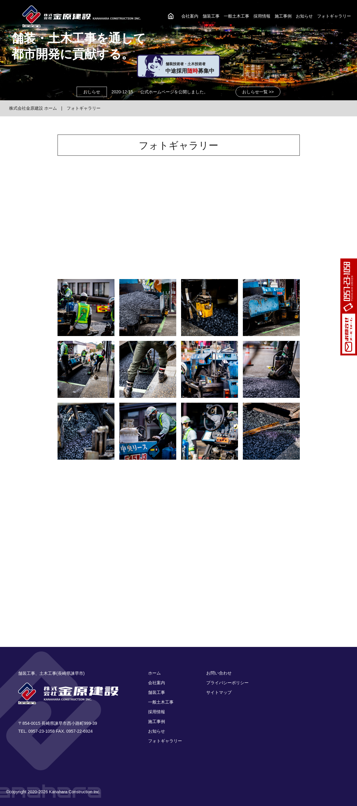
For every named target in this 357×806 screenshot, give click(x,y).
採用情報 (261, 16)
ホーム (154, 673)
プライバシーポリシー (227, 682)
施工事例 (283, 16)
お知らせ (304, 16)
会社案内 (189, 16)
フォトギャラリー (334, 16)
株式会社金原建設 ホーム (33, 108)
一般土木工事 (236, 16)
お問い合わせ (219, 673)
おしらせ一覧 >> (258, 91)
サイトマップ (219, 692)
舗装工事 (211, 16)
